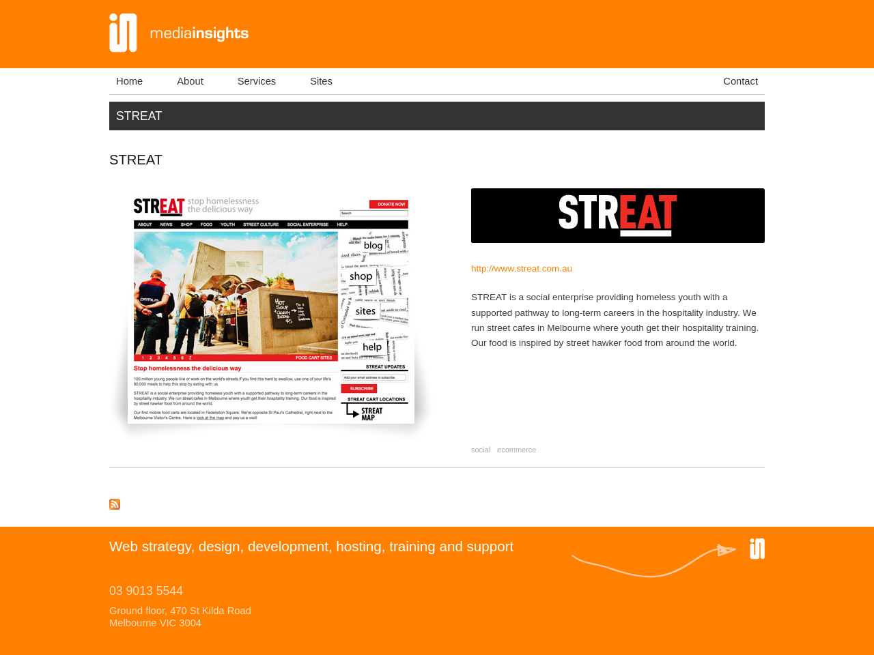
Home (129, 81)
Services (257, 81)
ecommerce (516, 450)
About (190, 81)
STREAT (136, 159)
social (480, 450)
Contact (740, 81)
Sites (321, 81)
